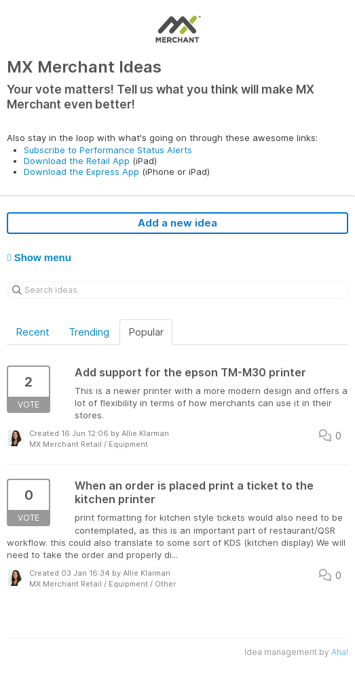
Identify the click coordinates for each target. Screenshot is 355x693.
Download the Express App (81, 171)
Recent (33, 331)
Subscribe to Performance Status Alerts (108, 149)
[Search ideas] (177, 290)
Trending (89, 331)
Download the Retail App (77, 160)
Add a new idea (177, 222)
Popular (146, 331)
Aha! (339, 652)
